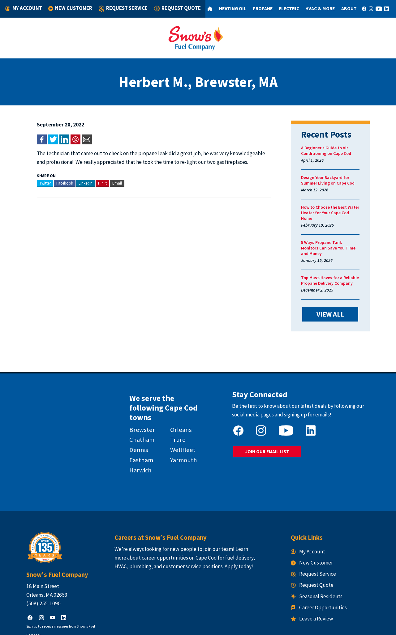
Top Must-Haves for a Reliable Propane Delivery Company (336, 269)
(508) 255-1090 (32, 572)
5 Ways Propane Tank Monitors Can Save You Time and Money (336, 239)
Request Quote (173, 8)
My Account (24, 8)
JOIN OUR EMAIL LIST (270, 436)
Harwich (135, 445)
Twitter (33, 183)
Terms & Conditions (225, 626)
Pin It (90, 183)
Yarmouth (181, 434)
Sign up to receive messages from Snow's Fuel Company (57, 595)
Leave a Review (318, 587)
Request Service (120, 8)
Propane (258, 8)
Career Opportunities (325, 576)
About (344, 8)
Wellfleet (180, 424)
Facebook (53, 183)
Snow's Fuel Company (156, 626)
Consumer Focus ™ (276, 626)
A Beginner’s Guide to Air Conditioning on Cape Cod (332, 150)
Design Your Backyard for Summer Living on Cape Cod (333, 180)
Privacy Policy (191, 626)
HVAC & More (315, 8)
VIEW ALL (339, 302)
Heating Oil (227, 8)
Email (105, 183)
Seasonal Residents (322, 565)
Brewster (137, 404)
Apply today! (233, 535)
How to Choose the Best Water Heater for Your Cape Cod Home (337, 209)
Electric (284, 8)
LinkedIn (74, 183)
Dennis (133, 424)
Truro (175, 414)
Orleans (179, 404)
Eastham (136, 434)
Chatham (136, 414)
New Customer (69, 8)
